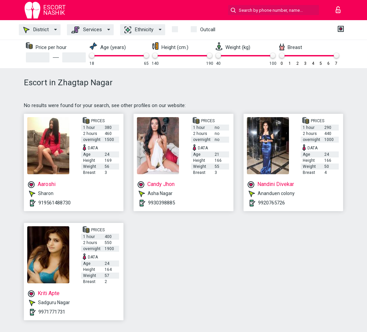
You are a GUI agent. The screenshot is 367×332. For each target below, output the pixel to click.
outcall (207, 30)
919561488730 (54, 203)
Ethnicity (138, 30)
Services (86, 30)
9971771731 (51, 312)
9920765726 (271, 203)
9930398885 (161, 203)
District (36, 30)
